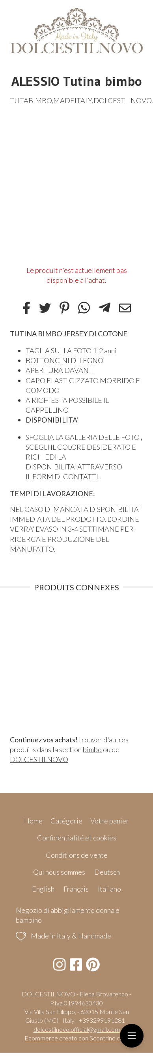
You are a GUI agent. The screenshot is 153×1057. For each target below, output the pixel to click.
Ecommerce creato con (76, 1038)
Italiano (109, 889)
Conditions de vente (77, 855)
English (43, 889)
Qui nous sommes (59, 872)
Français (76, 889)
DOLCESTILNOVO (39, 759)
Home (33, 820)
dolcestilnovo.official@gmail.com (77, 1029)
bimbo (92, 749)
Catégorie (66, 820)
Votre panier (109, 820)
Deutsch (107, 872)
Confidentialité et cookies (76, 837)
